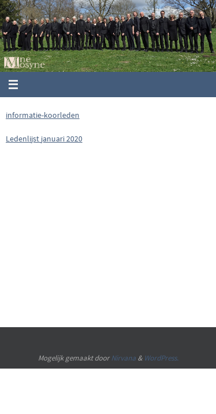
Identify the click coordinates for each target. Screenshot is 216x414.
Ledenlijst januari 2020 (44, 138)
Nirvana (123, 358)
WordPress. (161, 358)
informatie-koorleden (42, 115)
